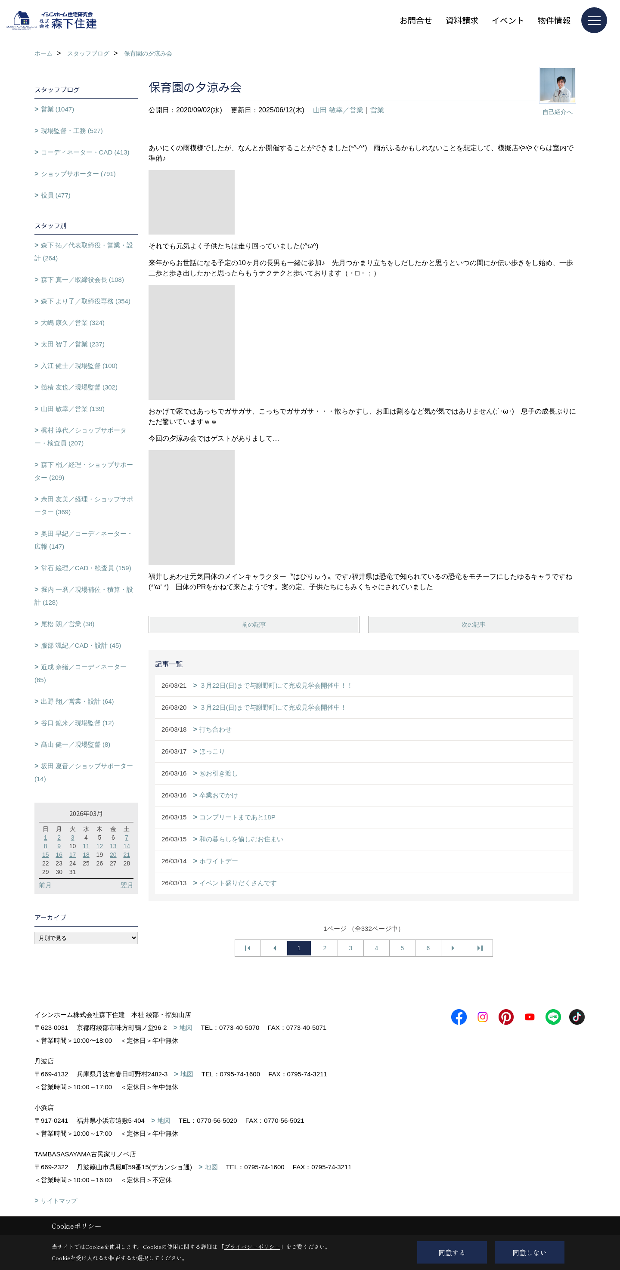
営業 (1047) (57, 109)
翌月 (127, 885)
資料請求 (462, 20)
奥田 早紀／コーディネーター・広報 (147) (83, 540)
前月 (45, 885)
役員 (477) (56, 195)
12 (99, 846)
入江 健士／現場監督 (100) (79, 365)
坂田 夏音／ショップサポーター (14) (83, 772)
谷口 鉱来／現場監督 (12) (77, 722)
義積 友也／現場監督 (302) (79, 387)
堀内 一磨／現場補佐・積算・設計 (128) (83, 596)
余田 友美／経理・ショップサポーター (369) (83, 505)
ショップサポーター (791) (78, 173)
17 (72, 854)
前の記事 (254, 624)
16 (59, 854)
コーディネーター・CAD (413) (85, 152)
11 (86, 846)
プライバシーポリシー (252, 1246)
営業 (377, 110)
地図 (186, 1027)
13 (113, 846)
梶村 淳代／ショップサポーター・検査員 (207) (80, 436)
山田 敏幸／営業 (338, 110)
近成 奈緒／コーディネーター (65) (80, 673)
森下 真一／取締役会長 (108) (82, 279)
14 (126, 846)
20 (113, 854)
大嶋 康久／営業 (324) (73, 322)
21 (126, 854)
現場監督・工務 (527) (72, 130)
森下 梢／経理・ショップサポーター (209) (83, 471)
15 (45, 854)
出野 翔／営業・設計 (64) (77, 701)
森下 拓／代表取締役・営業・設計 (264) (83, 251)
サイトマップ (59, 1200)
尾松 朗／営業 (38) (68, 623)
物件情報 (554, 20)
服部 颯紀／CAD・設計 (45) (81, 645)
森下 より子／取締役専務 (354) (85, 301)
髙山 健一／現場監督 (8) (76, 744)
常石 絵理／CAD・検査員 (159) (86, 568)
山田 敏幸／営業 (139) (73, 408)
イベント (508, 20)
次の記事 (474, 624)
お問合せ (416, 20)
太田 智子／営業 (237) (73, 344)
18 (86, 854)
